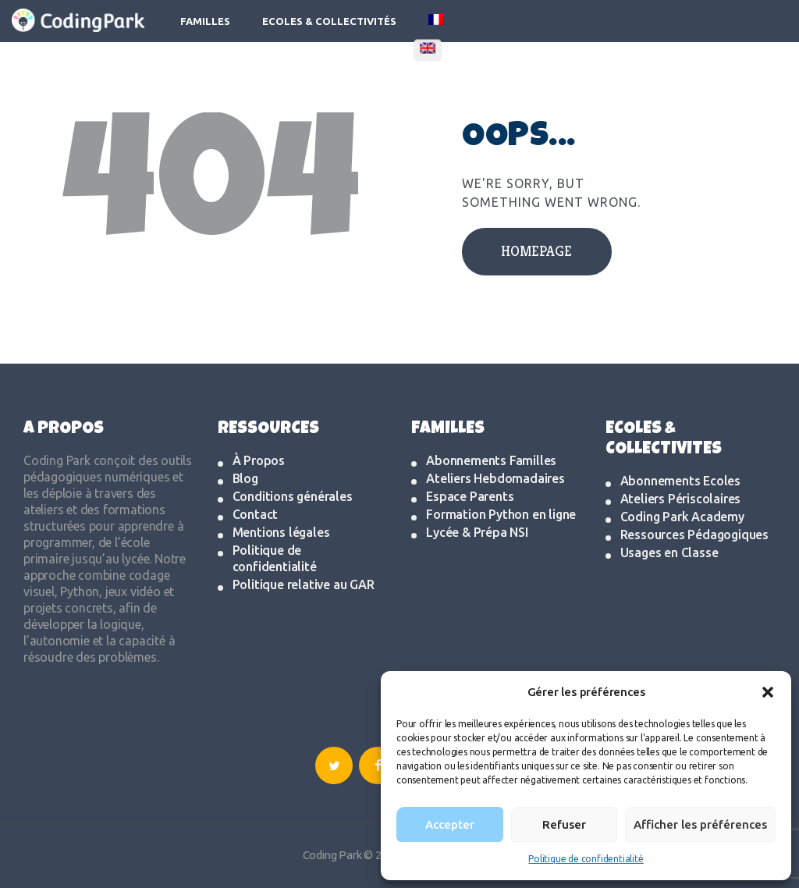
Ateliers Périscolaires (680, 499)
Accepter (449, 824)
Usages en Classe (669, 552)
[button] (768, 692)
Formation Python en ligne (501, 514)
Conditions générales (293, 496)
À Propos (259, 460)
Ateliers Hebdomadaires (495, 478)
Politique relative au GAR (304, 584)
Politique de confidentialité (585, 859)
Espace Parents (469, 496)
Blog (245, 478)
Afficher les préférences (700, 824)
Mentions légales (281, 532)
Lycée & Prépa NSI (477, 532)
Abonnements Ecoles (680, 481)
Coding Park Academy (682, 517)
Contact (256, 514)
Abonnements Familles (491, 460)
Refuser (564, 824)
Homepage (536, 251)
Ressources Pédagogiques (694, 534)
